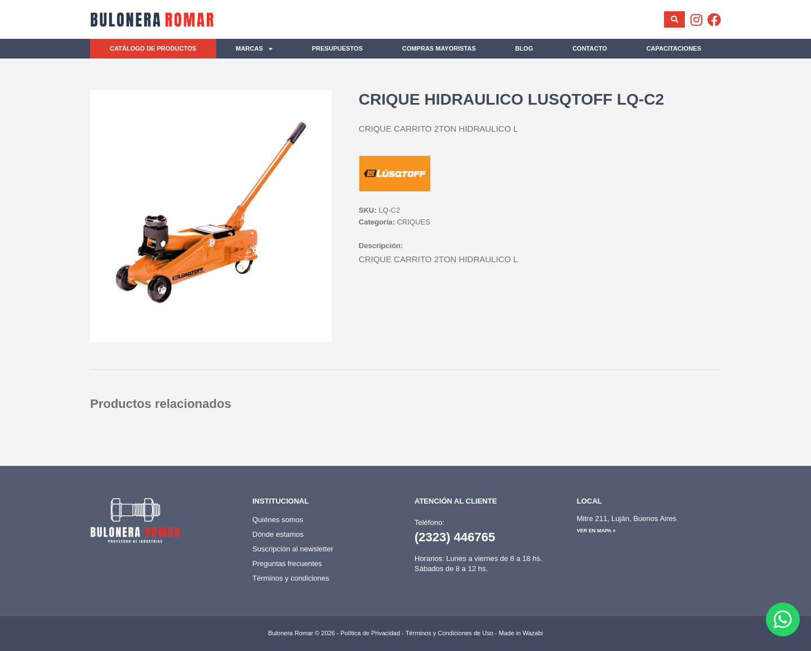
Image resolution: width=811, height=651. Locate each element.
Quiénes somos (277, 519)
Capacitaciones (674, 48)
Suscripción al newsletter (292, 549)
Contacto (589, 48)
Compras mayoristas (439, 48)
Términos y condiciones (290, 578)
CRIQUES (413, 222)
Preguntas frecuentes (287, 563)
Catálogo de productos (153, 48)
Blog (524, 48)
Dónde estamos (278, 534)
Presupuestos (337, 48)
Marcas (254, 48)
